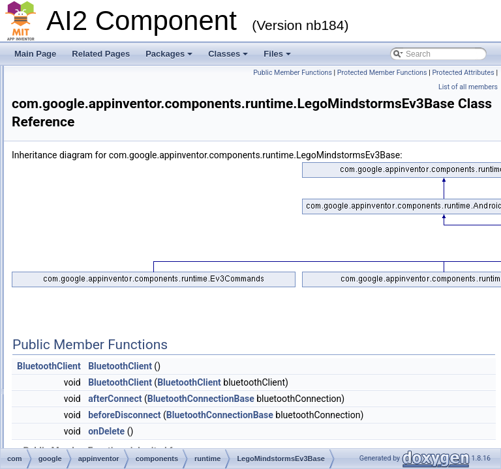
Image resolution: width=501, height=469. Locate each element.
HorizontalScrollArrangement (145, 134)
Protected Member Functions (382, 87)
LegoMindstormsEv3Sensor (143, 277)
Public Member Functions (455, 72)
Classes (228, 54)
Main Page (35, 54)
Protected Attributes (463, 87)
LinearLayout (117, 334)
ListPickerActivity (124, 377)
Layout (107, 248)
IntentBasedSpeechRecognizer (149, 220)
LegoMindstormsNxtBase (139, 291)
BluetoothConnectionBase (364, 427)
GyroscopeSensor (126, 91)
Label (104, 234)
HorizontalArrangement (135, 119)
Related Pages (101, 54)
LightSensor (116, 320)
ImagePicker (117, 191)
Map (102, 435)
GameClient (115, 76)
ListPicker (112, 363)
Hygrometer (115, 162)
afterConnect (278, 427)
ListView (109, 392)
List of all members (468, 101)
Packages (168, 54)
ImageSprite (116, 205)
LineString (112, 349)
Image (106, 177)
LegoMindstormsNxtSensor (142, 306)
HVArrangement (123, 148)
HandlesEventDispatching (140, 105)
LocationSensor (122, 406)
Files (277, 54)
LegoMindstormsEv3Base (140, 263)
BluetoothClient (212, 395)
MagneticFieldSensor (132, 420)
